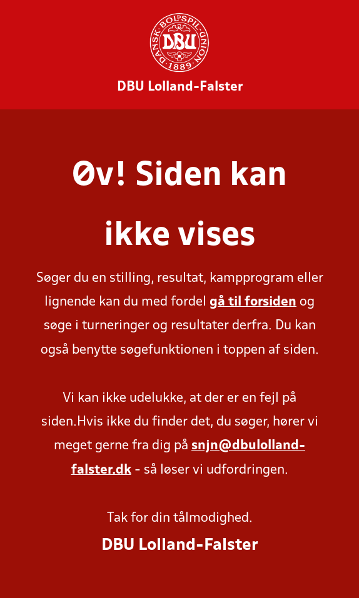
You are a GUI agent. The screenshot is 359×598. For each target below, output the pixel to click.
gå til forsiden (253, 302)
